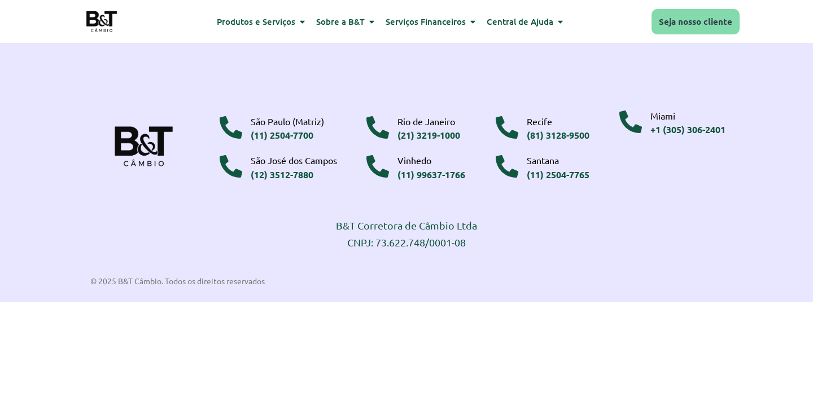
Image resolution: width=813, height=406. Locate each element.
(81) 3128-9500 (558, 135)
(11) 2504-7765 (558, 174)
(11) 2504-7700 (282, 135)
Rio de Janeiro (426, 121)
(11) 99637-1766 (431, 174)
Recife (539, 121)
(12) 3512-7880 (282, 174)
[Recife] (507, 127)
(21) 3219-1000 (428, 135)
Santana (543, 160)
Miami (662, 115)
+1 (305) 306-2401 (687, 129)
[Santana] (507, 166)
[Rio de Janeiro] (377, 127)
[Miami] (630, 122)
